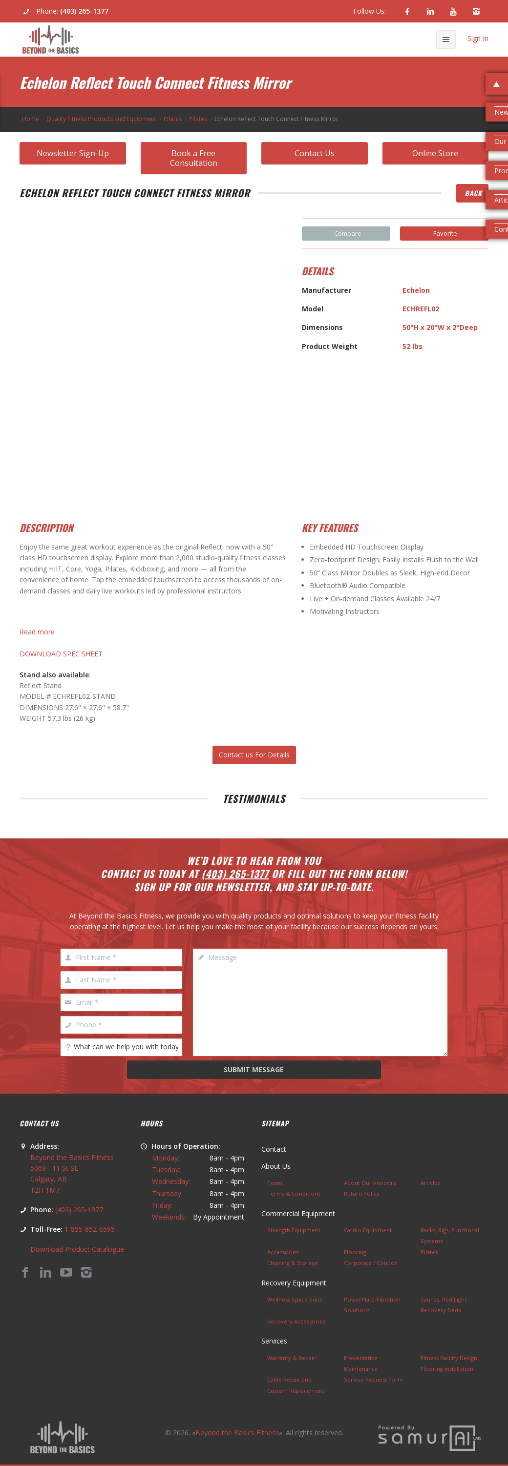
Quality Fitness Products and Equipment (101, 119)
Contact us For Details (254, 754)
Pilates (173, 119)
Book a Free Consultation (193, 158)
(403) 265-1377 (84, 11)
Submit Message (254, 1069)
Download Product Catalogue (77, 1249)
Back (473, 193)
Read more (37, 631)
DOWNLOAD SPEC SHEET (61, 653)
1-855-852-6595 (89, 1229)
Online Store (435, 153)
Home (30, 119)
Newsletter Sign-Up (73, 153)
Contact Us (315, 153)
